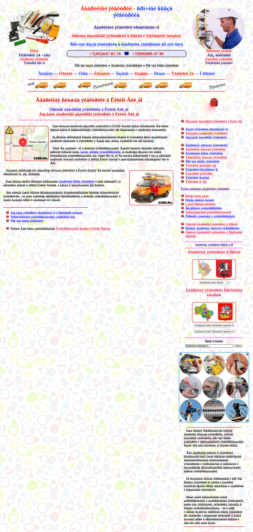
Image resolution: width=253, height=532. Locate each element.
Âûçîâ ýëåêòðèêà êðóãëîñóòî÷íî (206, 129)
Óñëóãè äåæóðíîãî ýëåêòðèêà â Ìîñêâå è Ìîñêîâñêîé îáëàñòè (126, 35)
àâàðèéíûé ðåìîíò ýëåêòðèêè (76, 181)
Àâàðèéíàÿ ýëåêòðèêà (34, 59)
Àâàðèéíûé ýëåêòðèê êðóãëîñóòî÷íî (126, 27)
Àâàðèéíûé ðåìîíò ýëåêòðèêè (204, 153)
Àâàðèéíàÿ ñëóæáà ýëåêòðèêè (205, 149)
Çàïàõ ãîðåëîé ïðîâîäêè (200, 204)
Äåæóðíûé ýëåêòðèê (198, 173)
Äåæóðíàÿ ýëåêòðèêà (219, 59)
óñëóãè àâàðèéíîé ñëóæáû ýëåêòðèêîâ (208, 432)
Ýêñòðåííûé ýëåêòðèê (219, 63)
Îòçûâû (122, 73)
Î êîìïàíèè (207, 73)
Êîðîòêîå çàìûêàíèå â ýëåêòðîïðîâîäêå (210, 216)
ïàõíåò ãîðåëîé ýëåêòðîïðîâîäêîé (100, 152)
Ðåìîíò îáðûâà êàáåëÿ (199, 200)
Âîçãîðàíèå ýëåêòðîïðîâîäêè (203, 208)
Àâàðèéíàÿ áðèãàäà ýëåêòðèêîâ (206, 145)
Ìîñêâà (34, 51)
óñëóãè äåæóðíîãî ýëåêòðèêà (208, 436)
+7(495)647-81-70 (105, 53)
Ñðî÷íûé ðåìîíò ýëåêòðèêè (26, 221)
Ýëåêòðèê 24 (182, 73)
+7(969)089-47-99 (148, 53)
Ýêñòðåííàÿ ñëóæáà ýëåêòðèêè (206, 157)
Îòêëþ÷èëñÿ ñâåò (197, 196)
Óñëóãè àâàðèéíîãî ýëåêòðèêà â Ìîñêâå (211, 224)
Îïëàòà (159, 73)
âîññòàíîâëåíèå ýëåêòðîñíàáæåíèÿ (222, 442)
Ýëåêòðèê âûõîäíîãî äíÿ (200, 165)
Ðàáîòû (141, 73)
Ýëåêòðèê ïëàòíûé (197, 178)
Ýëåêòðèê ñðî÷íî (34, 63)
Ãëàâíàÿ (45, 73)
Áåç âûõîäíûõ (219, 55)
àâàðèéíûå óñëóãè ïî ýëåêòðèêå (213, 453)
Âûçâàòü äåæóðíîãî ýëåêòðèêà (206, 137)
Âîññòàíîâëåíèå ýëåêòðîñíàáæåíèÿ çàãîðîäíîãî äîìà (42, 217)
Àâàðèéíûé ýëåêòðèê (106, 8)
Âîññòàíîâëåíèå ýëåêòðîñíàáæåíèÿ (208, 212)
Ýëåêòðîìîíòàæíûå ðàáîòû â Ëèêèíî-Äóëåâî (83, 228)
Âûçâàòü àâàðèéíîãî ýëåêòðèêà (206, 133)
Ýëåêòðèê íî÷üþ (196, 182)
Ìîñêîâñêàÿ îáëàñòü (219, 51)
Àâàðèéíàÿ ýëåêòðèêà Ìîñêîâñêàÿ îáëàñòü (214, 292)
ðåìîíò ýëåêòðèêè (231, 512)
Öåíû (83, 73)
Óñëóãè (65, 73)
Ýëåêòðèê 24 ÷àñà (34, 55)
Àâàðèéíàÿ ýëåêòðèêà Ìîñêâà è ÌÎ (214, 244)
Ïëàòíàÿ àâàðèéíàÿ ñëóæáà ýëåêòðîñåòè (212, 228)
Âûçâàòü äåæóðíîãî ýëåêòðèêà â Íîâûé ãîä (213, 121)
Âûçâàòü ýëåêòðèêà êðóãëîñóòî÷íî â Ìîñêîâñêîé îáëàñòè (46, 213)
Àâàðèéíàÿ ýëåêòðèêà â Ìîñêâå (214, 252)
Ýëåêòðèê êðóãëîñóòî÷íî (201, 169)
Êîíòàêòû (102, 73)
